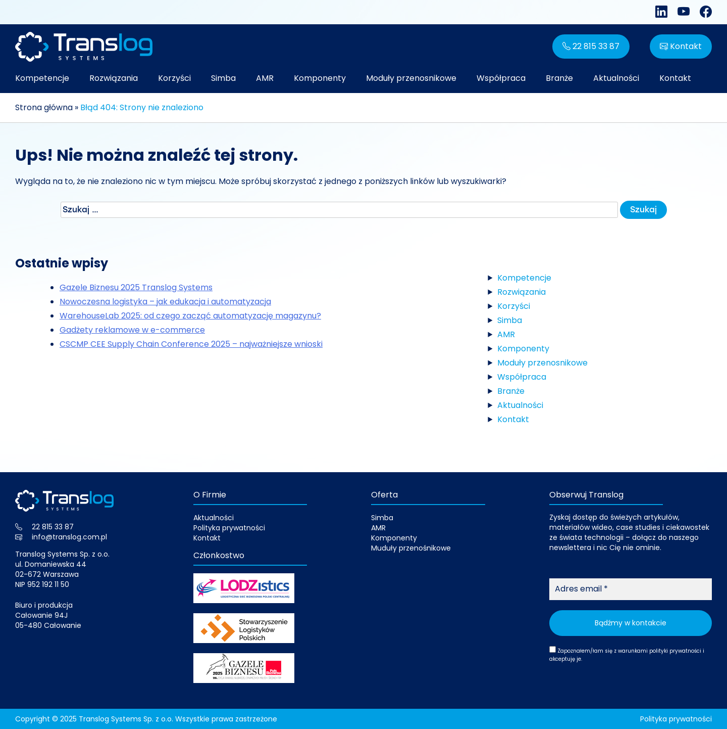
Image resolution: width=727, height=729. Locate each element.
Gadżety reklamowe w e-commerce (132, 330)
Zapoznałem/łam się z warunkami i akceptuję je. (626, 654)
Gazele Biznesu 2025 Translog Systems (136, 287)
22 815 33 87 (590, 46)
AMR (265, 78)
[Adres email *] (630, 589)
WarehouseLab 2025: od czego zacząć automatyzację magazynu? (190, 316)
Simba (223, 78)
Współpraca (501, 78)
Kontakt (681, 46)
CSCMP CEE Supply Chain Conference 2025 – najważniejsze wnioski (191, 344)
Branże (559, 78)
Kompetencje (42, 78)
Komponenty (320, 78)
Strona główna (44, 107)
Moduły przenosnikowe (411, 78)
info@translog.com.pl (69, 537)
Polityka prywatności (229, 528)
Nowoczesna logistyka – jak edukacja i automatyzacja (165, 301)
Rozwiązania (113, 78)
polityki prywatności (675, 651)
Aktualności (616, 78)
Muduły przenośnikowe (411, 548)
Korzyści (174, 78)
